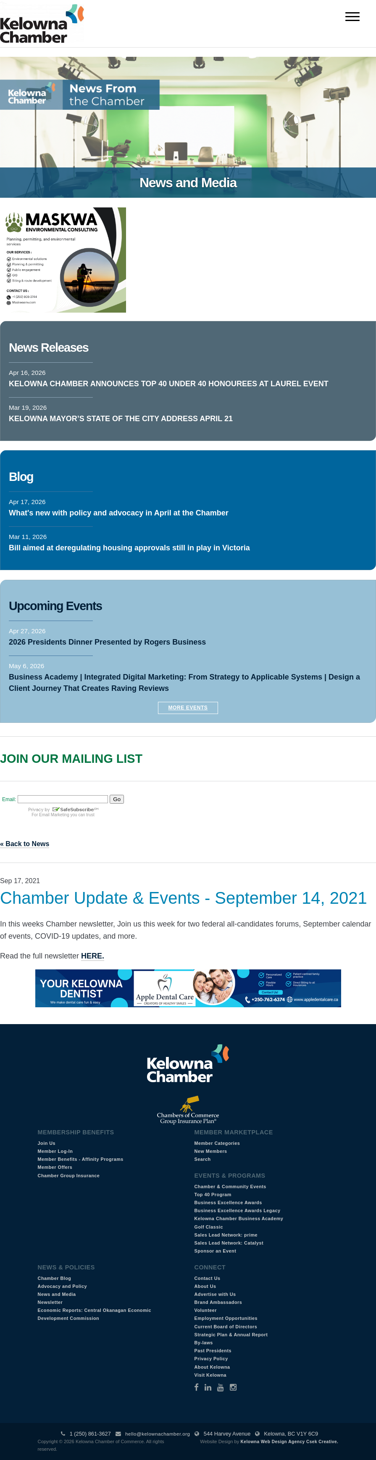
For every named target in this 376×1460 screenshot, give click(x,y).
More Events (188, 708)
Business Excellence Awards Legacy (237, 1210)
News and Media (57, 1294)
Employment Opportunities (226, 1318)
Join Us (47, 1143)
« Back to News (24, 843)
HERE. (92, 956)
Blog (21, 476)
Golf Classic (208, 1226)
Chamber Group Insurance (69, 1175)
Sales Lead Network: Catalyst (228, 1242)
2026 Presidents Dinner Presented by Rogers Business (107, 642)
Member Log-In (55, 1151)
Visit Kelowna (210, 1375)
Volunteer (205, 1310)
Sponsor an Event (215, 1250)
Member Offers (55, 1167)
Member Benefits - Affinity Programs (81, 1159)
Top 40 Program (212, 1194)
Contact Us (207, 1278)
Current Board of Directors (225, 1326)
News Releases (48, 347)
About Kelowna (212, 1367)
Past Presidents (212, 1350)
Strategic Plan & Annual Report (231, 1334)
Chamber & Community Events (230, 1186)
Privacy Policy (211, 1358)
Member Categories (217, 1143)
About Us (205, 1286)
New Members (210, 1151)
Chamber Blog (54, 1278)
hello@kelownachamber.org (157, 1433)
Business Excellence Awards (228, 1202)
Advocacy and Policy (62, 1286)
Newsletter (50, 1302)
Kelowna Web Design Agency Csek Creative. (290, 1441)
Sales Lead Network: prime (226, 1234)
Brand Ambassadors (218, 1302)
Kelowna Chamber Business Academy (238, 1218)
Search (202, 1159)
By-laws (203, 1342)
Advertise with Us (215, 1294)
